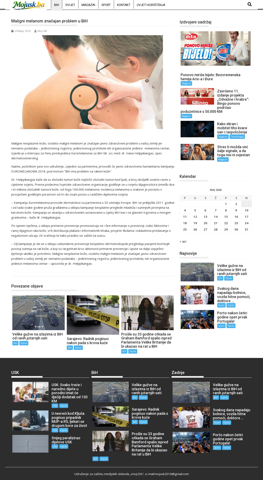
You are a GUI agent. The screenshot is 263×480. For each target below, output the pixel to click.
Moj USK (40, 31)
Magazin (88, 5)
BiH (56, 5)
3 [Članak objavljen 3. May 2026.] (246, 200)
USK (51, 401)
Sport (106, 5)
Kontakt (123, 5)
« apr (183, 237)
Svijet (70, 5)
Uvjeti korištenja (151, 5)
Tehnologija (233, 136)
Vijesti (24, 343)
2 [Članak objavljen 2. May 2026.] (236, 200)
